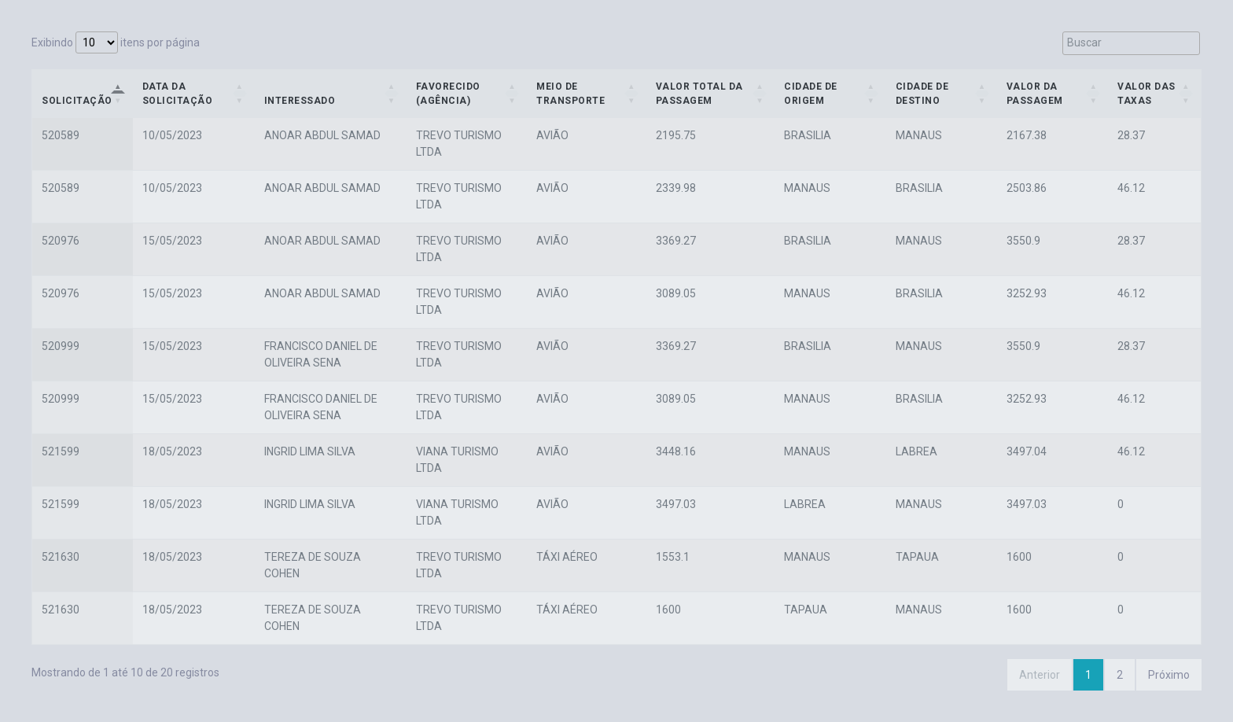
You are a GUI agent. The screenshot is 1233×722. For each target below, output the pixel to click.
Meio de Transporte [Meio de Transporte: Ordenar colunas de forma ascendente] (570, 93)
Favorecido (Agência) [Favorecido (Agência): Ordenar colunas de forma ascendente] (448, 93)
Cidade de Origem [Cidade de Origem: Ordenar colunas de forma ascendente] (810, 93)
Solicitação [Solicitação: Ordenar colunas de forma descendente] (77, 100)
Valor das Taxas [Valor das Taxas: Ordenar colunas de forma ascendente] (1146, 93)
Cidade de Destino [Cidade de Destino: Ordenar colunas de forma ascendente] (922, 93)
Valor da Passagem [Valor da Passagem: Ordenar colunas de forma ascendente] (1035, 93)
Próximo (1169, 675)
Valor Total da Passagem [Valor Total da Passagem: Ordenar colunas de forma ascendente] (699, 93)
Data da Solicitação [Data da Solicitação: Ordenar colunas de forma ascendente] (177, 93)
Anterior (1039, 675)
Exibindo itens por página (115, 42)
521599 (60, 451)
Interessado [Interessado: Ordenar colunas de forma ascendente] (300, 100)
